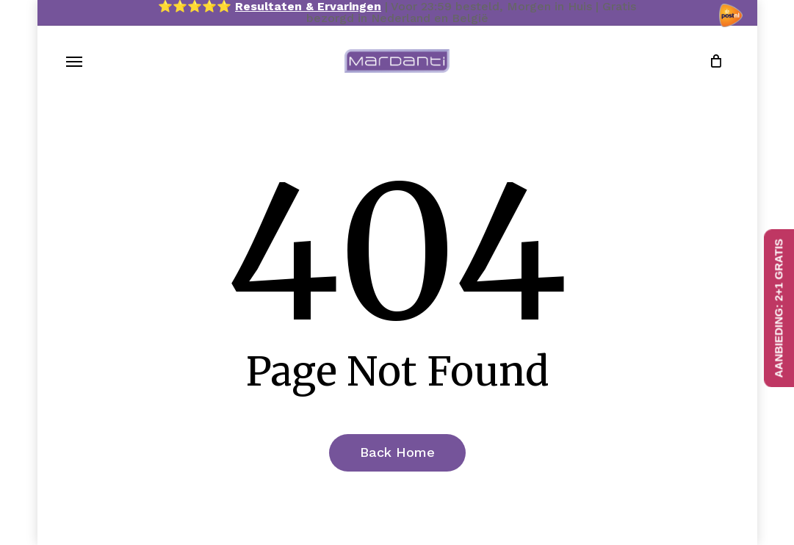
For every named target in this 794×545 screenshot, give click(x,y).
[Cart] (710, 61)
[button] (74, 61)
